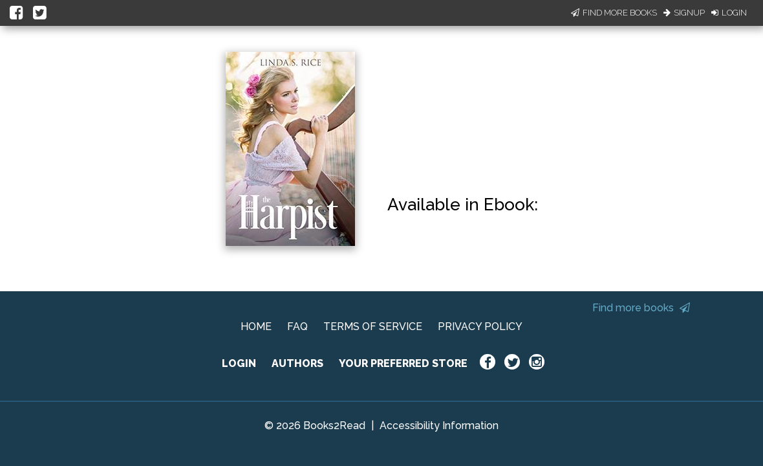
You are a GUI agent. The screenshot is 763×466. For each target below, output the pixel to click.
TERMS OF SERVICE (372, 326)
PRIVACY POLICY (480, 326)
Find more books (641, 308)
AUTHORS (297, 363)
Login (729, 12)
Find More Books (614, 12)
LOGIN (239, 363)
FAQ (297, 326)
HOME (256, 326)
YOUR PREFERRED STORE (403, 363)
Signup (684, 12)
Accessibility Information (439, 425)
